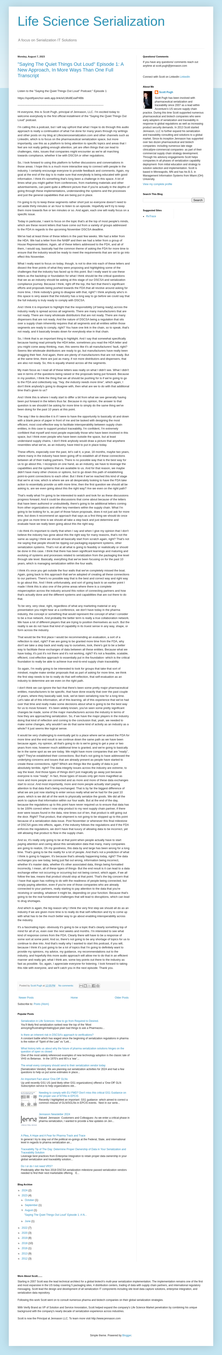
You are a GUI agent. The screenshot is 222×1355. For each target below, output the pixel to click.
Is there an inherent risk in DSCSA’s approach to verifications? (57, 1034)
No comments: (66, 985)
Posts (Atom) (41, 1004)
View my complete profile (157, 184)
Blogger (126, 1335)
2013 (25, 1253)
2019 (25, 1237)
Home (74, 997)
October (30, 1200)
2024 (25, 1190)
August (29, 1210)
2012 (25, 1258)
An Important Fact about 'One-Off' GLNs (44, 1079)
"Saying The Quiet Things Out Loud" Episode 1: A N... (55, 1214)
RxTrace (151, 216)
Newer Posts (26, 997)
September (31, 1205)
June (28, 1221)
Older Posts (122, 997)
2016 (25, 1248)
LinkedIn (185, 76)
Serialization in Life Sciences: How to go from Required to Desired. (60, 1021)
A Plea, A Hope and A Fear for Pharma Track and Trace (53, 1135)
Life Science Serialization (91, 21)
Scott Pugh (166, 92)
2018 (25, 1243)
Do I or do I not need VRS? (37, 1166)
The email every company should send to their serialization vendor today (63, 1065)
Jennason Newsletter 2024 (54, 1114)
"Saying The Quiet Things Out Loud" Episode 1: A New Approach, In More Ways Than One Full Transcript (71, 69)
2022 (25, 1227)
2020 (25, 1232)
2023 (25, 1195)
